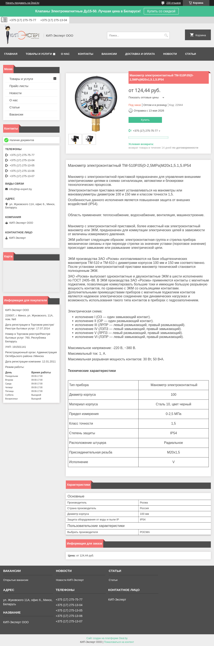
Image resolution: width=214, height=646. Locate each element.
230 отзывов (173, 2)
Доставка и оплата (140, 53)
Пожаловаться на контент (119, 642)
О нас (65, 53)
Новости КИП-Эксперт (70, 580)
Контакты (85, 53)
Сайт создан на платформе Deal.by (107, 638)
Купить (145, 119)
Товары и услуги (39, 53)
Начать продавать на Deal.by (22, 2)
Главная (10, 53)
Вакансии (109, 53)
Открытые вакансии (15, 580)
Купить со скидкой (161, 11)
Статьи (190, 53)
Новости (170, 53)
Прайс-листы (18, 86)
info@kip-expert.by (20, 189)
